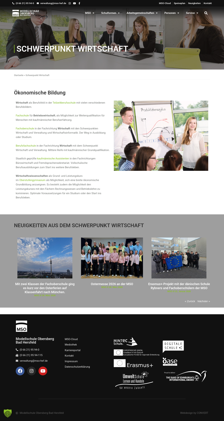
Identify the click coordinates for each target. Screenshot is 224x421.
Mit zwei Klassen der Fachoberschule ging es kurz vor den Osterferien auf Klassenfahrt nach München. (45, 288)
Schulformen (110, 13)
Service (192, 13)
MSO (89, 13)
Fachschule (23, 115)
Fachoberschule (25, 128)
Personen (171, 13)
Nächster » (203, 301)
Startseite (19, 75)
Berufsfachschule (26, 145)
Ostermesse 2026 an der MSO (112, 284)
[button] (206, 13)
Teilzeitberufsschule (64, 102)
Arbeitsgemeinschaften (142, 13)
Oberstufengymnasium (32, 180)
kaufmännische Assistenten (53, 158)
